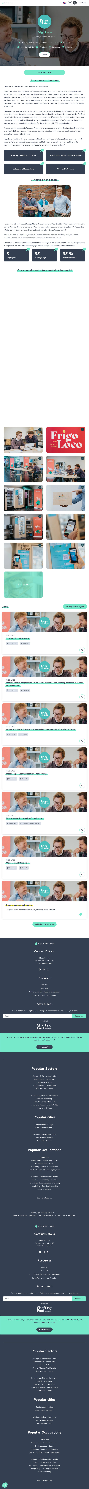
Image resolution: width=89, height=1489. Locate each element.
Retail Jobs (44, 1157)
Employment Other (44, 1082)
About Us (44, 985)
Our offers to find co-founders (44, 995)
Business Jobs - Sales (44, 1163)
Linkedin (67, 47)
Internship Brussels (44, 1138)
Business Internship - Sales (44, 1180)
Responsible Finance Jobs (44, 1079)
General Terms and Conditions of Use (27, 1215)
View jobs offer (44, 72)
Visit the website (25, 47)
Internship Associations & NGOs (44, 1105)
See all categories (44, 1198)
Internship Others (44, 1108)
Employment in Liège (44, 1124)
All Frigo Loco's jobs (75, 606)
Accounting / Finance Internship (44, 1177)
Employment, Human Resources (44, 1160)
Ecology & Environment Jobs (44, 1076)
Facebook (41, 47)
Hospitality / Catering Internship (44, 1186)
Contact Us (44, 1047)
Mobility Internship (44, 1099)
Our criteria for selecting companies (44, 992)
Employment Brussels (44, 1128)
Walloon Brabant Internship (44, 1134)
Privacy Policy (48, 1215)
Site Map (58, 1215)
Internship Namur (44, 1141)
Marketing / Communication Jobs (44, 1167)
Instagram (54, 47)
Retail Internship (44, 1189)
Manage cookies (69, 1215)
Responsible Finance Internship (44, 1095)
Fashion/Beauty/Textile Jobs (44, 1085)
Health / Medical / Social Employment (44, 1170)
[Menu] (82, 2)
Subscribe (79, 1016)
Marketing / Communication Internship (44, 1183)
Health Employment (44, 1089)
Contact (44, 988)
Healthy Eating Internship (44, 1102)
